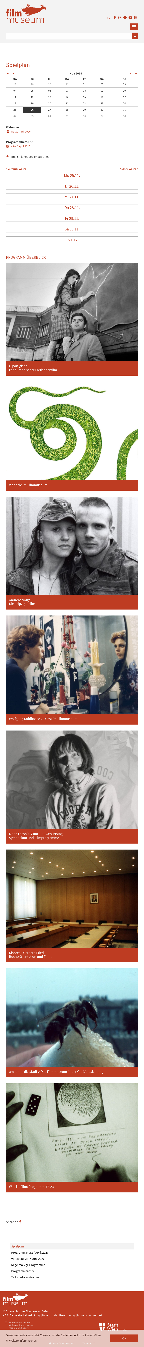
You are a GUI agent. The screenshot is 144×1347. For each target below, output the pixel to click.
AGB (5, 1315)
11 (14, 97)
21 (67, 103)
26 (32, 109)
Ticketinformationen (25, 1277)
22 (84, 103)
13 (49, 97)
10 (124, 90)
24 (124, 103)
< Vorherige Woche (16, 168)
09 (102, 90)
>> (135, 73)
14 (67, 97)
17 (124, 97)
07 (67, 90)
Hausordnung (67, 1315)
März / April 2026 (18, 131)
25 (14, 109)
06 (49, 90)
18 (14, 103)
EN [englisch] (108, 18)
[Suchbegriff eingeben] (69, 36)
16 (102, 97)
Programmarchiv (22, 1271)
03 (124, 84)
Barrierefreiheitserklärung (25, 1315)
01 (84, 84)
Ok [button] (124, 1338)
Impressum (84, 1315)
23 (102, 103)
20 (49, 103)
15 (84, 97)
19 (32, 103)
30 (49, 84)
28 (14, 84)
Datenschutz (50, 1315)
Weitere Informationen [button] (23, 1340)
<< (8, 73)
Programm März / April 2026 (30, 1252)
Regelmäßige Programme (28, 1265)
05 (32, 90)
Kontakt (97, 1315)
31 (67, 84)
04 (14, 90)
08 (84, 90)
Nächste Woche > (129, 168)
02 (102, 84)
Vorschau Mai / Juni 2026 (28, 1259)
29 (32, 84)
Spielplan (17, 1246)
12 (32, 97)
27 (49, 109)
